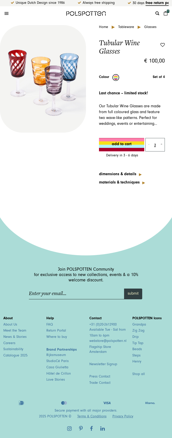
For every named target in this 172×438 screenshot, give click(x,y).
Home (104, 27)
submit (133, 294)
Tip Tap (137, 343)
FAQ (49, 325)
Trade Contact (99, 383)
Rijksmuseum (56, 355)
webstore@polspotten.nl (108, 341)
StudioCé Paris (57, 361)
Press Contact (99, 377)
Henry (136, 362)
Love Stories (55, 380)
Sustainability (13, 349)
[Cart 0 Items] (165, 13)
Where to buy (56, 337)
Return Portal (56, 331)
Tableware (126, 27)
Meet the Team (14, 331)
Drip (135, 337)
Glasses (150, 27)
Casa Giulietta (57, 367)
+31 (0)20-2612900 (103, 325)
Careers (9, 343)
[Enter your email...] (77, 294)
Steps (136, 356)
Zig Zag (138, 331)
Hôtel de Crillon (58, 374)
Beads (137, 349)
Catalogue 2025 (15, 356)
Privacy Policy (122, 417)
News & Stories (15, 337)
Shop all (138, 374)
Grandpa (139, 325)
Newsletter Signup (103, 364)
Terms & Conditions (92, 417)
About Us (10, 325)
